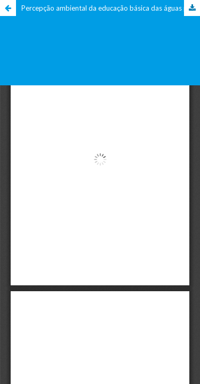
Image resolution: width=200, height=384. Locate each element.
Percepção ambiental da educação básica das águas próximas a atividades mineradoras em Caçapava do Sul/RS (110, 8)
